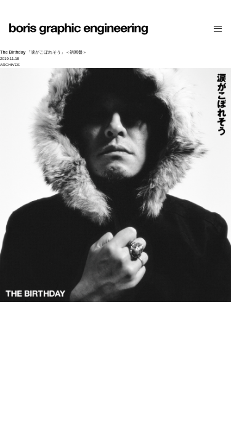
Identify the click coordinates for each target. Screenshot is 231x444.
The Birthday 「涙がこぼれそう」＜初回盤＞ (43, 52)
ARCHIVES (10, 64)
